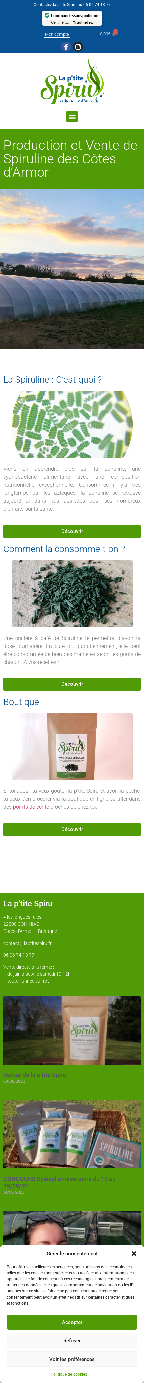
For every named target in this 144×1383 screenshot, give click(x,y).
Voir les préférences (72, 1359)
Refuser (72, 1341)
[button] (134, 1253)
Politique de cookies (69, 1374)
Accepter (72, 1322)
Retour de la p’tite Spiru (34, 1074)
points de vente (31, 807)
